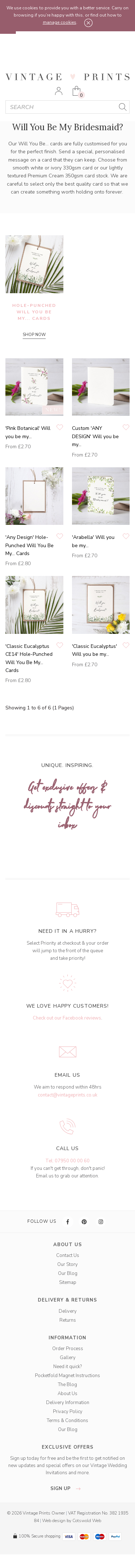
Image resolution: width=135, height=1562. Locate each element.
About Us (67, 1393)
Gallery (68, 1357)
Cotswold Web (86, 1521)
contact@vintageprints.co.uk (67, 1095)
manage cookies (59, 22)
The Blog (67, 1384)
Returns (67, 1320)
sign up (67, 1488)
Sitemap (67, 1282)
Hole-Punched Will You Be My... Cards (34, 312)
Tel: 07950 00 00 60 (67, 1161)
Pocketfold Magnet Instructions (67, 1375)
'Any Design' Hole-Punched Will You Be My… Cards (29, 545)
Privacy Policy (67, 1411)
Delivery (68, 1311)
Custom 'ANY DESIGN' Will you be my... (95, 436)
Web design (54, 1521)
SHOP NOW (34, 334)
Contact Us (67, 1255)
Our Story (67, 1264)
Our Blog (67, 1273)
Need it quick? (67, 1366)
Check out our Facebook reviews (67, 1018)
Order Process (67, 1348)
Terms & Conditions (67, 1420)
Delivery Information (67, 1402)
